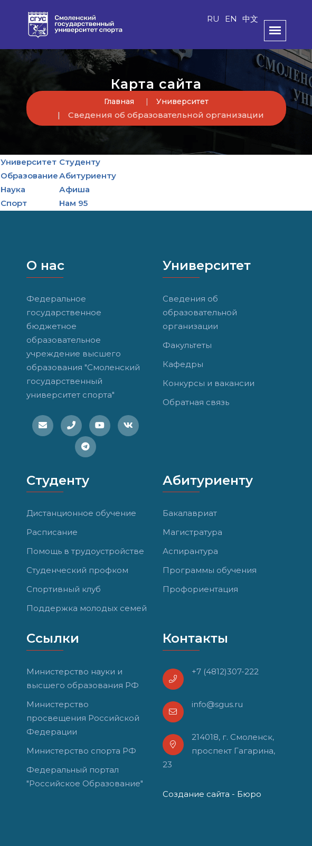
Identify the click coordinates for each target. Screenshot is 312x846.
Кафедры (183, 364)
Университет (182, 101)
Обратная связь (196, 402)
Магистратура (192, 532)
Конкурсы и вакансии (208, 383)
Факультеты (187, 345)
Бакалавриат (190, 513)
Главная (119, 101)
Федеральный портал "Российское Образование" (84, 776)
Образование (29, 176)
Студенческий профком (77, 570)
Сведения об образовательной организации (200, 312)
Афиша (74, 189)
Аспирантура (190, 551)
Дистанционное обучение (81, 513)
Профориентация (200, 589)
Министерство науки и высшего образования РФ (82, 678)
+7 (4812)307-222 (225, 671)
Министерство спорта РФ (81, 751)
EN (231, 19)
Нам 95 (73, 203)
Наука (13, 189)
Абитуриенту (87, 176)
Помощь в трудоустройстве (85, 551)
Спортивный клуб (63, 589)
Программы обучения (210, 570)
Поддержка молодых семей (86, 608)
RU (213, 19)
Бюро (249, 794)
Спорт (14, 203)
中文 (250, 19)
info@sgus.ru (217, 704)
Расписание (52, 532)
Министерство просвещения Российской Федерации (82, 718)
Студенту (79, 162)
